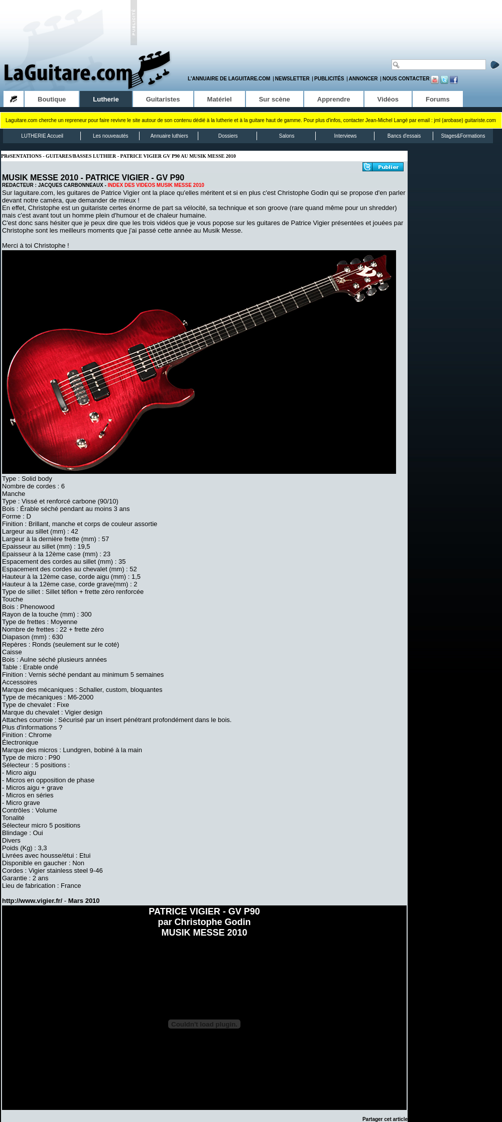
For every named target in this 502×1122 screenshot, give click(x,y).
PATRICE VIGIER (117, 177)
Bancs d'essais (404, 136)
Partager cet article (385, 1119)
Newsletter (292, 78)
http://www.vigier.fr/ (32, 900)
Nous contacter (406, 78)
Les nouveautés (111, 136)
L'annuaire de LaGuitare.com (229, 78)
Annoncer (363, 78)
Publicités (329, 78)
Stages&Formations (463, 136)
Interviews (345, 136)
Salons (287, 136)
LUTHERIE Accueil (42, 136)
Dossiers (228, 136)
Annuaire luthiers (169, 136)
